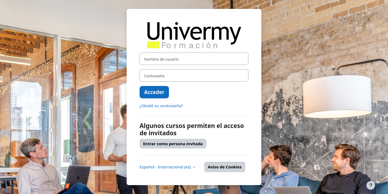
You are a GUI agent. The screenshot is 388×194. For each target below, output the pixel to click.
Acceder (154, 92)
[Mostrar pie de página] (370, 185)
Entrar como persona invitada (173, 143)
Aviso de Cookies (224, 166)
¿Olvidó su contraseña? (161, 105)
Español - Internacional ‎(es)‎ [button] (166, 166)
